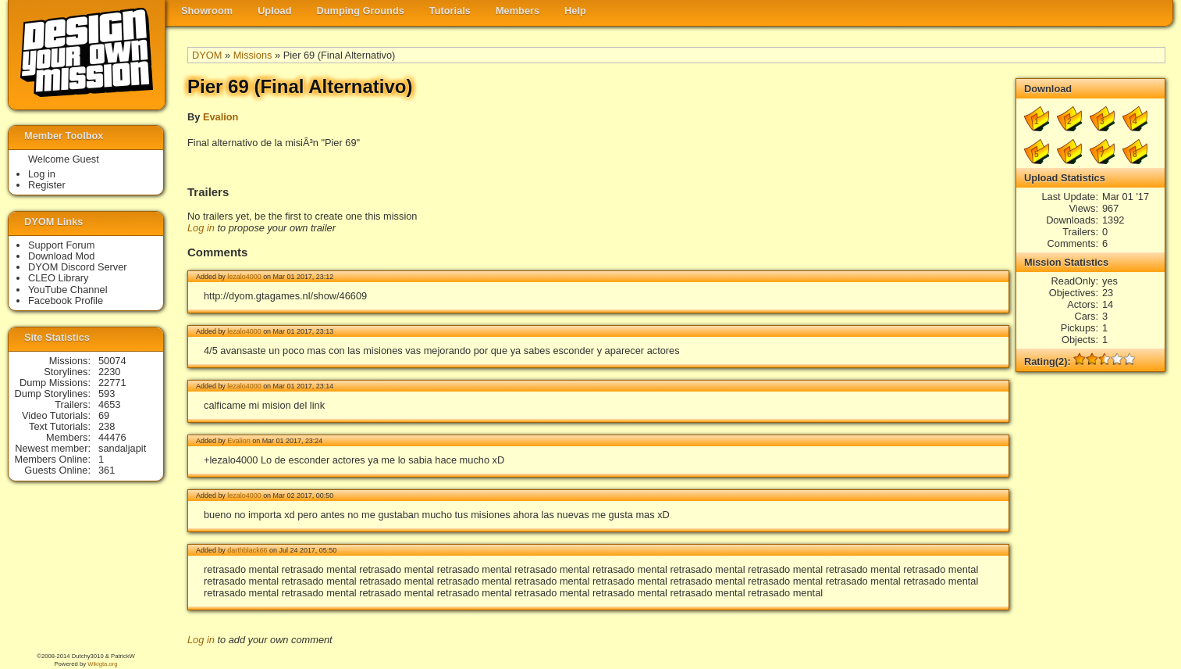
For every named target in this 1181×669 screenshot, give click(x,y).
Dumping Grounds (360, 10)
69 (103, 415)
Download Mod (61, 256)
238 (106, 426)
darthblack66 (247, 550)
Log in (201, 228)
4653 (109, 404)
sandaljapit (122, 448)
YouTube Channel (68, 289)
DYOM (207, 55)
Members (517, 10)
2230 (109, 371)
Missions (252, 55)
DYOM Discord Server (77, 267)
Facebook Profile (65, 300)
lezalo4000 (244, 277)
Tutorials (450, 10)
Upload (274, 10)
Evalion (221, 117)
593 (106, 393)
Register (47, 185)
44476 (112, 437)
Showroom (207, 10)
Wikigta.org (102, 663)
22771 (112, 382)
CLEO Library (58, 278)
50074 (112, 361)
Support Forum (61, 245)
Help (575, 10)
